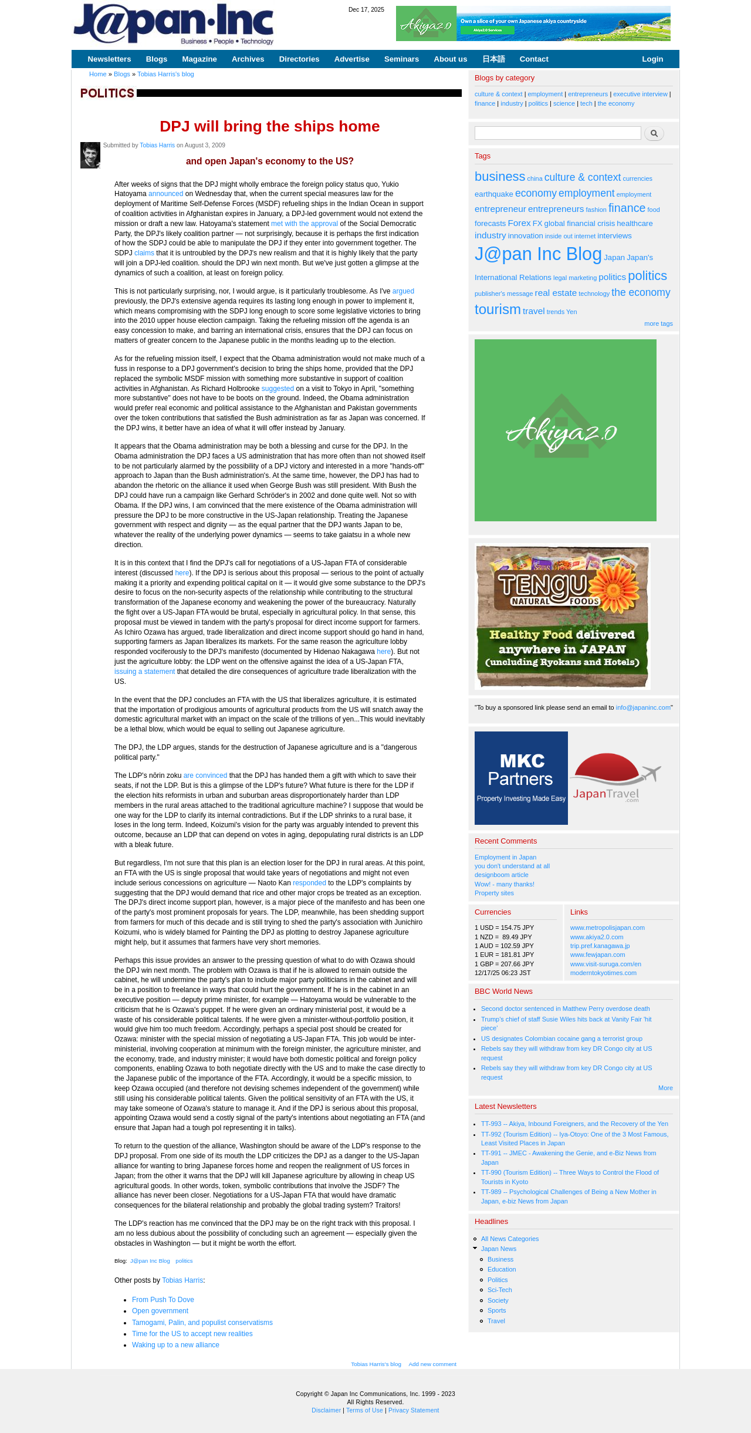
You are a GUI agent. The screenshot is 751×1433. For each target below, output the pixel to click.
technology (594, 293)
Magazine (199, 59)
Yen (571, 311)
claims (145, 253)
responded (309, 883)
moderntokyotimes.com (603, 972)
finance (485, 103)
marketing (583, 277)
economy (536, 193)
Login (653, 59)
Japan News (498, 1248)
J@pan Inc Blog (150, 1260)
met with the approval (305, 224)
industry (511, 103)
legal (560, 277)
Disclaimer (326, 1410)
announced (166, 194)
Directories (299, 59)
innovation (525, 235)
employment (545, 93)
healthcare (634, 223)
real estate (556, 293)
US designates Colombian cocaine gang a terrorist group (561, 1038)
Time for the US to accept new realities (192, 1334)
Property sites (494, 892)
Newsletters (109, 59)
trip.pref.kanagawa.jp (600, 945)
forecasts (490, 223)
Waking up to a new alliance (175, 1345)
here (182, 573)
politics (183, 1260)
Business (500, 1259)
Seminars (401, 59)
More (665, 1087)
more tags (658, 323)
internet (585, 236)
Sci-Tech (500, 1289)
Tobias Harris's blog (165, 73)
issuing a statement (145, 671)
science (564, 103)
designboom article (502, 874)
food (654, 209)
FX (538, 223)
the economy (616, 103)
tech (586, 103)
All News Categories (510, 1238)
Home (98, 73)
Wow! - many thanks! (505, 884)
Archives (248, 59)
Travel (496, 1320)
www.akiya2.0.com (597, 936)
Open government (160, 1311)
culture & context (499, 93)
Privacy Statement (413, 1410)
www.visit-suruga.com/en (605, 963)
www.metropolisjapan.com (607, 927)
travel (534, 311)
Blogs (157, 59)
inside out (559, 236)
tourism (498, 309)
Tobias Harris (157, 145)
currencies (637, 178)
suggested (279, 389)
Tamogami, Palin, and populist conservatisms (202, 1323)
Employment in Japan (505, 857)
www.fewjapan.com (597, 954)
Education (502, 1269)
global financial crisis (579, 223)
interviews (614, 235)
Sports (497, 1310)
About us (450, 59)
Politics (498, 1279)
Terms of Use (364, 1410)
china (535, 178)
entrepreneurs (588, 93)
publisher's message (504, 293)
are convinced (206, 775)
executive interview (640, 93)
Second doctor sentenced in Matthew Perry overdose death (565, 1008)
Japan (614, 257)
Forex (519, 223)
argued (403, 291)
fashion (596, 209)
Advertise (352, 59)
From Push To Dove (163, 1300)
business (500, 176)
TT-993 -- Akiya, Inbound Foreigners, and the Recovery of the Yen (574, 1123)
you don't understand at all (512, 865)
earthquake (494, 194)
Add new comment (433, 1364)
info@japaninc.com (643, 707)
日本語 (493, 59)
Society (498, 1300)
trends (555, 311)
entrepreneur (500, 209)
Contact (534, 59)
